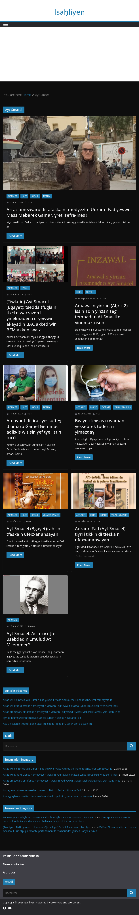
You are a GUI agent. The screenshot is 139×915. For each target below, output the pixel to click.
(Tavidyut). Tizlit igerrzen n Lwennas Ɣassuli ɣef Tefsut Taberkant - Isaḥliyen (47, 827)
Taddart (106, 407)
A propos (9, 872)
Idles (24, 196)
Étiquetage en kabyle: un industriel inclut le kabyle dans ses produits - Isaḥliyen (48, 817)
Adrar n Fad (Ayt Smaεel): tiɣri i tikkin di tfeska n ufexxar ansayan (101, 534)
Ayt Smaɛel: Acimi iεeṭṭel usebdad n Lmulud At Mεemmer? (31, 639)
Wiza (98, 413)
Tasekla (46, 196)
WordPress (74, 902)
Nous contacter (13, 864)
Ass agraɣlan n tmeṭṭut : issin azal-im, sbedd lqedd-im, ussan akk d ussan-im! (47, 723)
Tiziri (30, 202)
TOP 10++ (90, 292)
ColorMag (56, 902)
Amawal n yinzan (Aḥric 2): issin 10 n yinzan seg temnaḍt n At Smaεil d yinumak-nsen (102, 313)
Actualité (12, 196)
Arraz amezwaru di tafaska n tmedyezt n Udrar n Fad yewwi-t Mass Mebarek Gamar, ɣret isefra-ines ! (69, 212)
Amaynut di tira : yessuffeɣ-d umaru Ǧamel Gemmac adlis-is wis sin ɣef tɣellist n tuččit (35, 429)
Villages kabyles (122, 407)
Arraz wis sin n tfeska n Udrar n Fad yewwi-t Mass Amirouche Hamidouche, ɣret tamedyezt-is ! (58, 700)
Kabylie (35, 196)
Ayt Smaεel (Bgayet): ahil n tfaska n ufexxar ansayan (33, 531)
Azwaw (31, 626)
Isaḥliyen (69, 12)
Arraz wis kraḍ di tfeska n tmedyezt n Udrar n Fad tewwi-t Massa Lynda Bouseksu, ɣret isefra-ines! (60, 706)
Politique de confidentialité (21, 856)
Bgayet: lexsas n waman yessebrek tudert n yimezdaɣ (99, 426)
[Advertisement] (69, 54)
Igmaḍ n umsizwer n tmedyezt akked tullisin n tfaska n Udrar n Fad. (42, 717)
